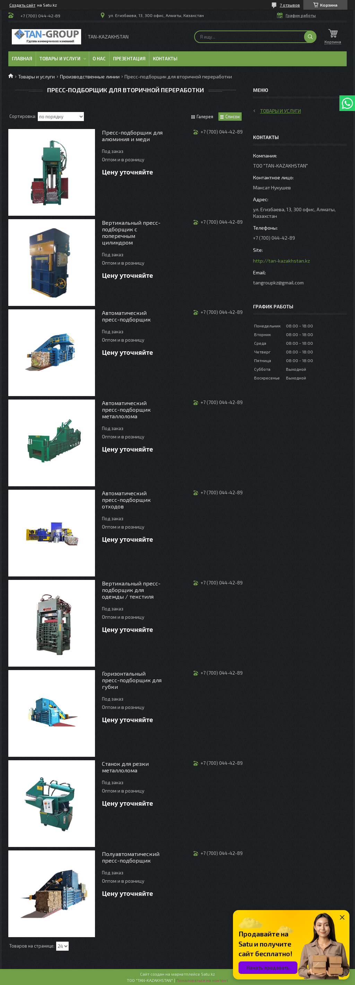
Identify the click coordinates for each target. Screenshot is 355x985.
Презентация (129, 58)
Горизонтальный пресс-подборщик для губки (132, 680)
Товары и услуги (60, 58)
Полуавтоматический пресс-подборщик (130, 857)
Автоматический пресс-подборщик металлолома (126, 409)
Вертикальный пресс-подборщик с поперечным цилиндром (131, 232)
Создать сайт (22, 4)
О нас (99, 58)
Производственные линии (90, 76)
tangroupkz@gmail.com (278, 282)
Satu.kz (208, 973)
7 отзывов (290, 4)
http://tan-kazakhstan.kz (281, 261)
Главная (22, 58)
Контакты (165, 58)
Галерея (205, 116)
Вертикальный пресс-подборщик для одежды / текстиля (131, 590)
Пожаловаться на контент (202, 980)
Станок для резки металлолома (125, 766)
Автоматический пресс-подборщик (126, 316)
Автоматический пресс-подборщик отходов (126, 499)
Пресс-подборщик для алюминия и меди (132, 135)
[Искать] (310, 37)
